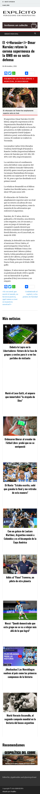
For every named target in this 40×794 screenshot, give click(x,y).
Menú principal (12, 34)
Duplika (13, 791)
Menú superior (10, 1)
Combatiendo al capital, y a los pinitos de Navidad (30, 294)
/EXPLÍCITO (19, 788)
